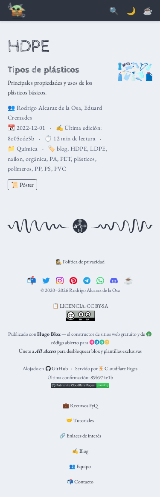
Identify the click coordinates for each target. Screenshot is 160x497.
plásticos (84, 159)
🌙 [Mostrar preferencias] (131, 11)
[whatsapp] (100, 280)
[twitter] (46, 280)
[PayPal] (147, 11)
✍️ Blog (80, 451)
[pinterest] (73, 280)
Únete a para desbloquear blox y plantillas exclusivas (80, 351)
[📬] (31, 280)
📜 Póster (22, 185)
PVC (60, 168)
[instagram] (60, 280)
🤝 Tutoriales (80, 420)
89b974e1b (101, 377)
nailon (15, 159)
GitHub (57, 368)
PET (65, 159)
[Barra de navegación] (17, 11)
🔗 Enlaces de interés (80, 435)
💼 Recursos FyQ (80, 405)
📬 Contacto (80, 481)
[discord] (114, 280)
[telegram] (87, 280)
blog (62, 148)
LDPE (98, 148)
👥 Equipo (80, 466)
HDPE (78, 148)
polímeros (20, 168)
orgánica (36, 159)
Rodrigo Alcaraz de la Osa (49, 107)
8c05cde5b (21, 138)
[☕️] (128, 280)
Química (27, 148)
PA (53, 159)
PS (47, 168)
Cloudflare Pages (118, 368)
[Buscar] (114, 11)
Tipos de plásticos (43, 69)
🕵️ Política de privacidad (80, 261)
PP (38, 168)
